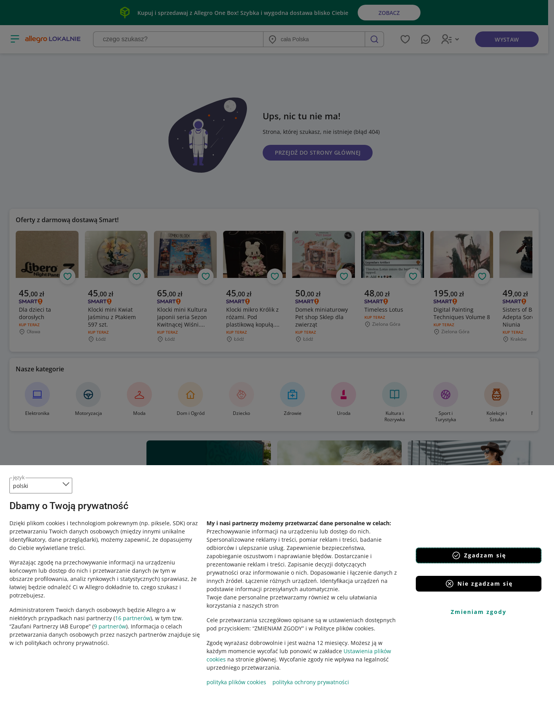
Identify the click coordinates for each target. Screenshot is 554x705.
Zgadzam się (479, 555)
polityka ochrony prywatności (310, 682)
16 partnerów (132, 618)
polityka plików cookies (236, 682)
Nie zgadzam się (479, 583)
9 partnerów (110, 626)
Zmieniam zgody (478, 612)
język (19, 477)
